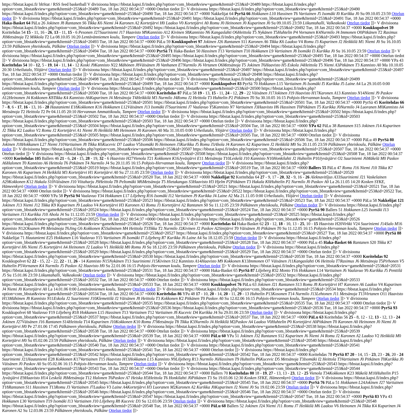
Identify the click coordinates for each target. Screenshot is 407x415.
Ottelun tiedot (358, 23)
